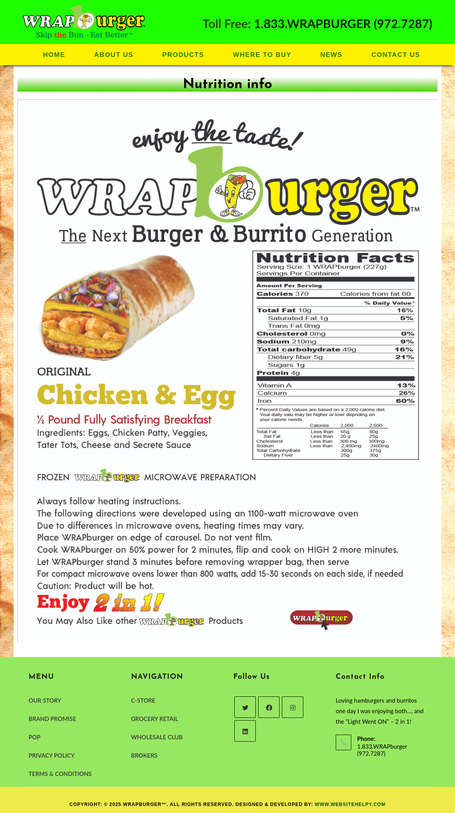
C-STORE (143, 700)
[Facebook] (269, 707)
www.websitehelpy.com (350, 804)
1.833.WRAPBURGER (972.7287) (343, 23)
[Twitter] (245, 707)
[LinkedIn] (245, 731)
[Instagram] (292, 707)
